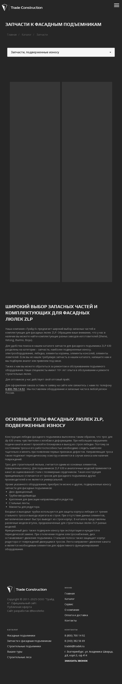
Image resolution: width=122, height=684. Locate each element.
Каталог (26, 34)
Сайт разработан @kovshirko (25, 611)
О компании (72, 609)
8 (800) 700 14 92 (75, 635)
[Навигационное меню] (116, 5)
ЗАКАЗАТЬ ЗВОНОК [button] (76, 660)
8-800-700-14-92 (15, 389)
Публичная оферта (19, 607)
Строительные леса (19, 657)
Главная (12, 34)
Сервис (69, 604)
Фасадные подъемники (21, 635)
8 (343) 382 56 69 (75, 641)
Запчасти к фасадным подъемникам (29, 641)
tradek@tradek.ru (75, 646)
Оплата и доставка (76, 615)
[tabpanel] (61, 182)
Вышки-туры (14, 651)
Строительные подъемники (24, 646)
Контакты (71, 620)
